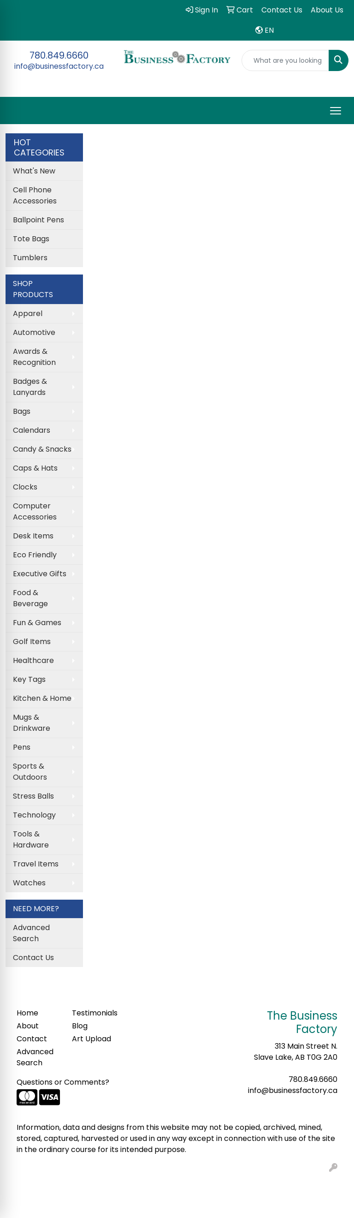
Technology (34, 815)
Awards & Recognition (34, 357)
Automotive (34, 332)
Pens (21, 747)
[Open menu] (335, 111)
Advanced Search (31, 933)
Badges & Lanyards (30, 387)
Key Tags (29, 679)
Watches (29, 883)
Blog (80, 1026)
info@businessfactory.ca (59, 66)
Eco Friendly (35, 554)
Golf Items (32, 641)
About (28, 1026)
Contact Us (33, 957)
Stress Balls (33, 796)
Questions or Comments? (63, 1082)
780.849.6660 (59, 55)
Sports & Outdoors (30, 771)
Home (27, 1013)
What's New (34, 171)
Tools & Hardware (31, 839)
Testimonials (94, 1013)
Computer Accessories (35, 511)
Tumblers (30, 257)
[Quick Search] (285, 60)
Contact (32, 1038)
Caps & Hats (35, 468)
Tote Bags (31, 238)
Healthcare (33, 660)
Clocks (25, 487)
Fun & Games (37, 622)
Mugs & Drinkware (31, 723)
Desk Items (33, 536)
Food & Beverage (30, 598)
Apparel (27, 313)
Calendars (31, 430)
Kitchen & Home (42, 698)
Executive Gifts (39, 573)
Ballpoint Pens (38, 220)
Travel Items (36, 864)
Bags (21, 411)
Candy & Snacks (42, 449)
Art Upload (91, 1038)
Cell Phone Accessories (35, 195)
